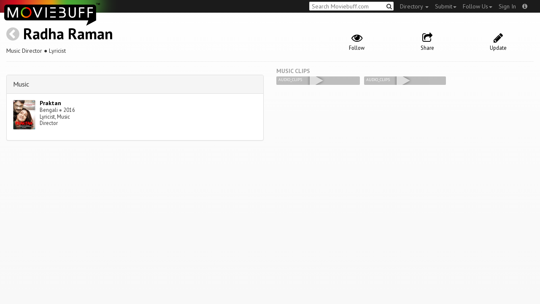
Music (21, 84)
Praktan (50, 103)
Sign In (507, 6)
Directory (414, 6)
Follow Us (477, 6)
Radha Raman (68, 33)
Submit (445, 6)
